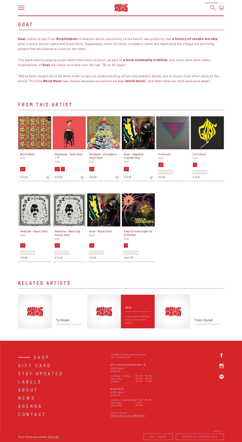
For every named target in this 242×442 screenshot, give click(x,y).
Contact (32, 414)
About (28, 389)
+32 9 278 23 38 (120, 357)
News (27, 398)
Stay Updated (41, 373)
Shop (42, 357)
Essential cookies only (200, 436)
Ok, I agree (158, 436)
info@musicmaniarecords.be (128, 354)
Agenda (30, 406)
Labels (30, 381)
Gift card (34, 365)
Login (222, 3)
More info (53, 436)
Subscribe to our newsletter (128, 415)
